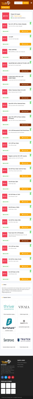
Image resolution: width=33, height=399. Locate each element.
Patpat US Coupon (18, 16)
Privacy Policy (20, 364)
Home (12, 16)
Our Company (20, 366)
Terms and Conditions (21, 362)
